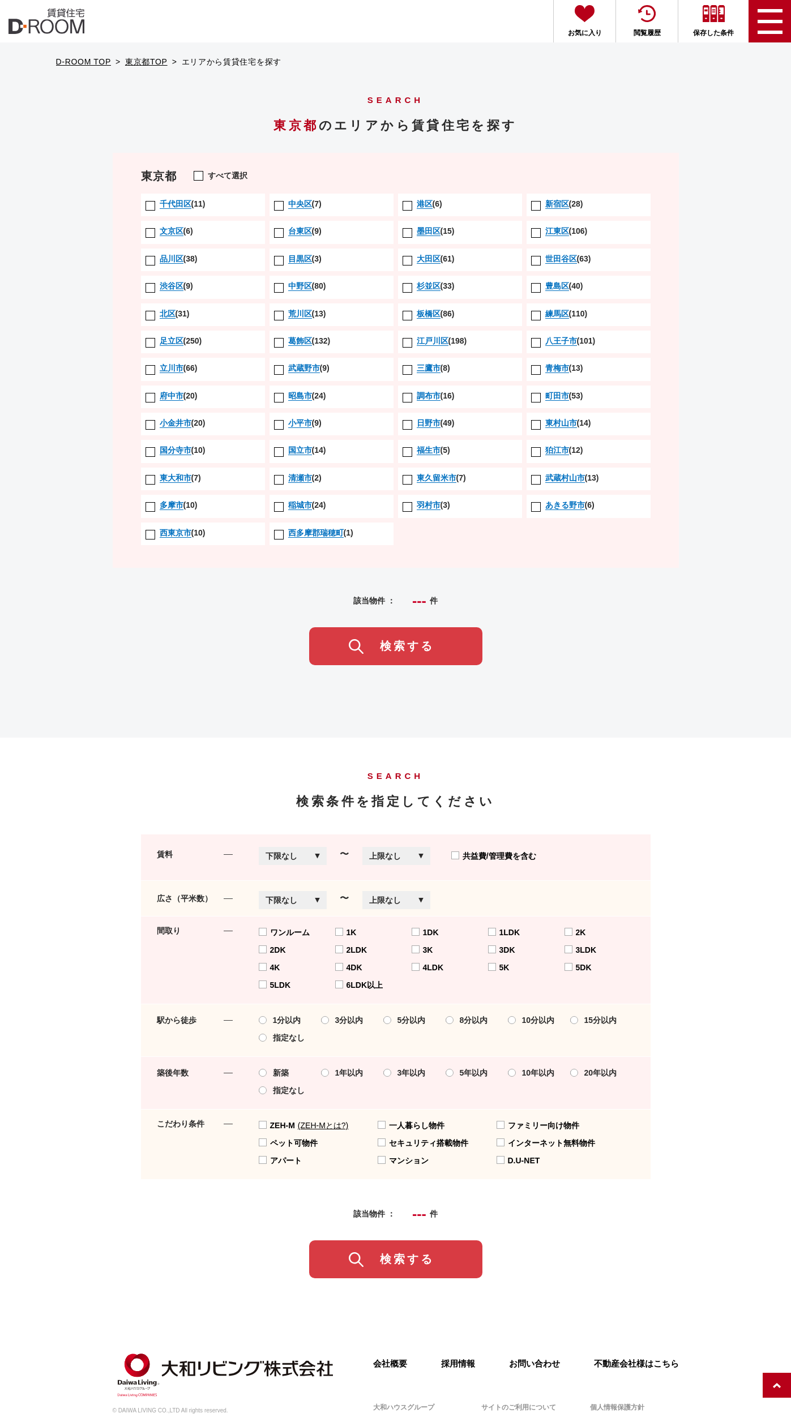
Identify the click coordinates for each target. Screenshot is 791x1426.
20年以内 (593, 1072)
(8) (426, 368)
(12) (557, 451)
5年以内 (467, 1072)
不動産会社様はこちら (636, 1363)
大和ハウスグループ (403, 1407)
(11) (176, 204)
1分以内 (280, 1020)
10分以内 (531, 1020)
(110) (559, 314)
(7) (298, 204)
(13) (300, 314)
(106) (559, 231)
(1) (313, 533)
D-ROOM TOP (84, 61)
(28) (557, 204)
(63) (561, 259)
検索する (407, 646)
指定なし (282, 1037)
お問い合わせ (534, 1363)
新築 (274, 1072)
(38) (172, 259)
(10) (176, 451)
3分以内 (342, 1020)
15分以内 (593, 1020)
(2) (298, 478)
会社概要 (390, 1363)
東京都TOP (146, 61)
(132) (302, 341)
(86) (429, 314)
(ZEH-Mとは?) (323, 1125)
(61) (429, 259)
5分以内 (404, 1020)
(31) (168, 314)
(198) (435, 341)
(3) (298, 259)
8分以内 (467, 1020)
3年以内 (404, 1072)
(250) (174, 341)
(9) (298, 231)
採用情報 (458, 1363)
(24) (300, 396)
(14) (561, 423)
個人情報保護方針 (617, 1407)
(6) (422, 204)
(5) (426, 451)
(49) (429, 423)
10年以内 (531, 1072)
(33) (429, 286)
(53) (557, 396)
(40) (557, 286)
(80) (300, 286)
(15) (429, 231)
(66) (172, 368)
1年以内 (342, 1072)
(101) (563, 341)
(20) (172, 396)
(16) (429, 396)
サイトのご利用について (518, 1407)
